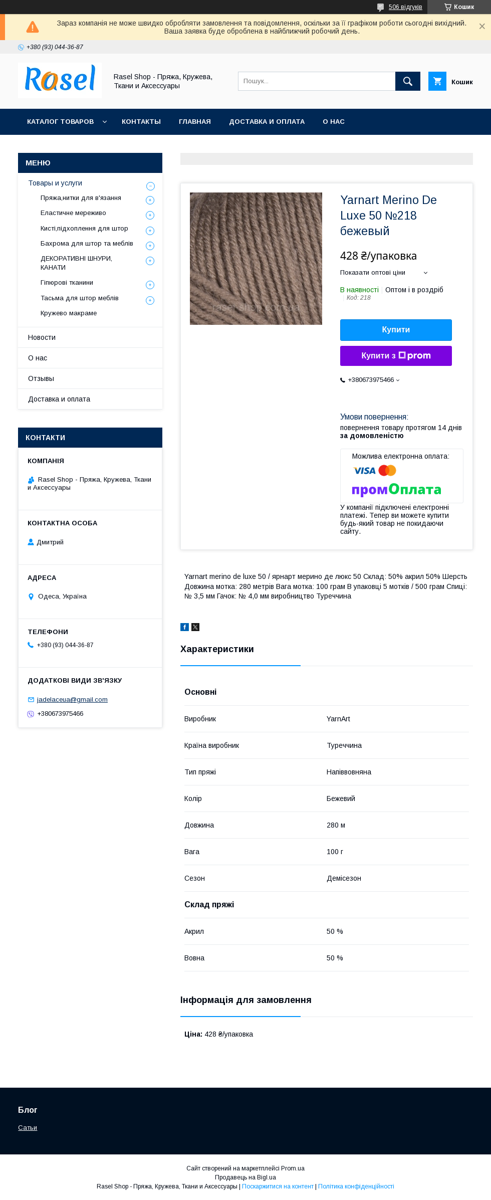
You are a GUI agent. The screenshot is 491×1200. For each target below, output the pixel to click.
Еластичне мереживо (73, 213)
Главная (195, 121)
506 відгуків (405, 7)
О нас (334, 121)
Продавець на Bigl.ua (245, 1177)
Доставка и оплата (267, 121)
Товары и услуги (55, 183)
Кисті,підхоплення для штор (84, 228)
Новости (42, 337)
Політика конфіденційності (356, 1186)
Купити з (395, 355)
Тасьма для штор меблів (80, 298)
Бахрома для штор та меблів (87, 243)
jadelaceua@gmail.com (72, 699)
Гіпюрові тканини (67, 282)
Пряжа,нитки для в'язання (81, 198)
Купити (396, 329)
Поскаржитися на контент (278, 1186)
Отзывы (41, 378)
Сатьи (27, 1127)
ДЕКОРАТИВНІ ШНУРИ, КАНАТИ (76, 263)
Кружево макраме (69, 313)
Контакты (141, 121)
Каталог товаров (60, 121)
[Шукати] (407, 81)
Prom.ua (293, 1168)
